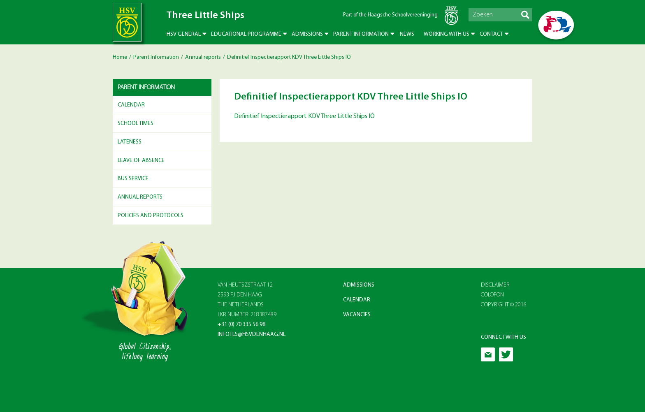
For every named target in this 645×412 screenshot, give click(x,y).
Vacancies (357, 315)
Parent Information (361, 34)
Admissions (307, 34)
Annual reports (203, 57)
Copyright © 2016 (504, 305)
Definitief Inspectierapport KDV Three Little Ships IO (304, 116)
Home (120, 57)
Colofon (492, 295)
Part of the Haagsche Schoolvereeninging (390, 15)
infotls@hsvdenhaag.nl (251, 334)
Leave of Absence (141, 160)
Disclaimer (495, 285)
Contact (491, 34)
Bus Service (133, 179)
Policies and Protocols (150, 216)
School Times (135, 123)
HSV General (184, 34)
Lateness (130, 142)
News (407, 34)
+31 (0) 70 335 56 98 (241, 325)
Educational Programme (246, 34)
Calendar (131, 105)
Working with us (446, 34)
